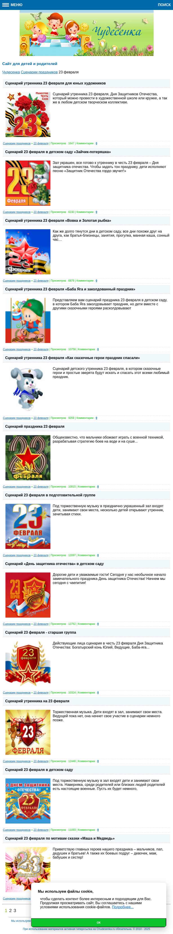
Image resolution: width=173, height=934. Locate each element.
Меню (12, 5)
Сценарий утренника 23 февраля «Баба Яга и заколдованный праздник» (70, 289)
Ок (99, 922)
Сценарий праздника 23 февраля (34, 426)
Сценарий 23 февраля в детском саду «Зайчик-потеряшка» (58, 152)
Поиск (164, 5)
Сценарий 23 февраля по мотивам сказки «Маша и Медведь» (60, 838)
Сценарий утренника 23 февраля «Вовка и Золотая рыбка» (58, 220)
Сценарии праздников (17, 143)
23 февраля (41, 143)
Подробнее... (123, 907)
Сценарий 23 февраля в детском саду (39, 770)
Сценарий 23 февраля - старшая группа (40, 632)
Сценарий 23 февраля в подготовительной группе (50, 495)
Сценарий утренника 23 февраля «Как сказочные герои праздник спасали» (72, 358)
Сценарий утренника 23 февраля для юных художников (55, 83)
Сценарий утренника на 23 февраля (37, 701)
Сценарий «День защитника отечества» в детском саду (54, 564)
